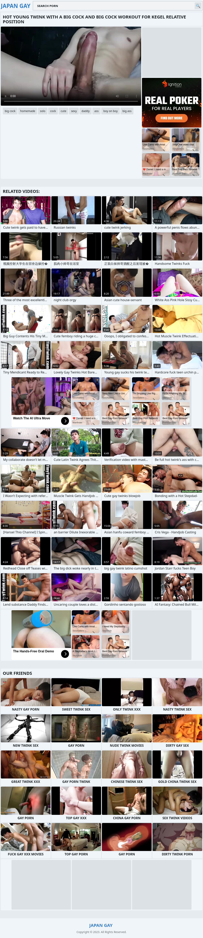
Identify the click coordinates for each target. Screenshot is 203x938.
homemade (27, 111)
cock (53, 111)
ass (96, 111)
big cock (10, 111)
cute (63, 111)
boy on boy (110, 111)
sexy (74, 111)
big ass (127, 111)
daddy (85, 111)
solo (42, 111)
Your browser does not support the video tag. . (71, 66)
